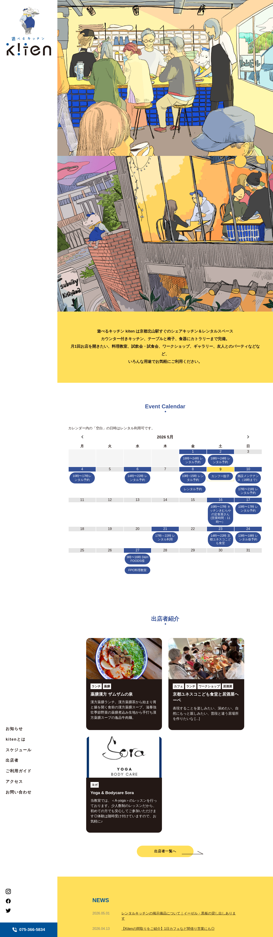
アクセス (14, 781)
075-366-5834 (28, 929)
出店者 (12, 760)
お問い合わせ (19, 792)
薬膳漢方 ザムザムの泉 (111, 694)
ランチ (96, 686)
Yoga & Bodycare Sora (112, 792)
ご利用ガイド (19, 771)
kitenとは (15, 739)
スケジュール (19, 750)
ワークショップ (209, 686)
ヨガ (95, 785)
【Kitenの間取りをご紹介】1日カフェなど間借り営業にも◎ (167, 929)
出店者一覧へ (165, 851)
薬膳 (107, 686)
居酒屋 (227, 686)
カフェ (178, 686)
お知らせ (14, 729)
